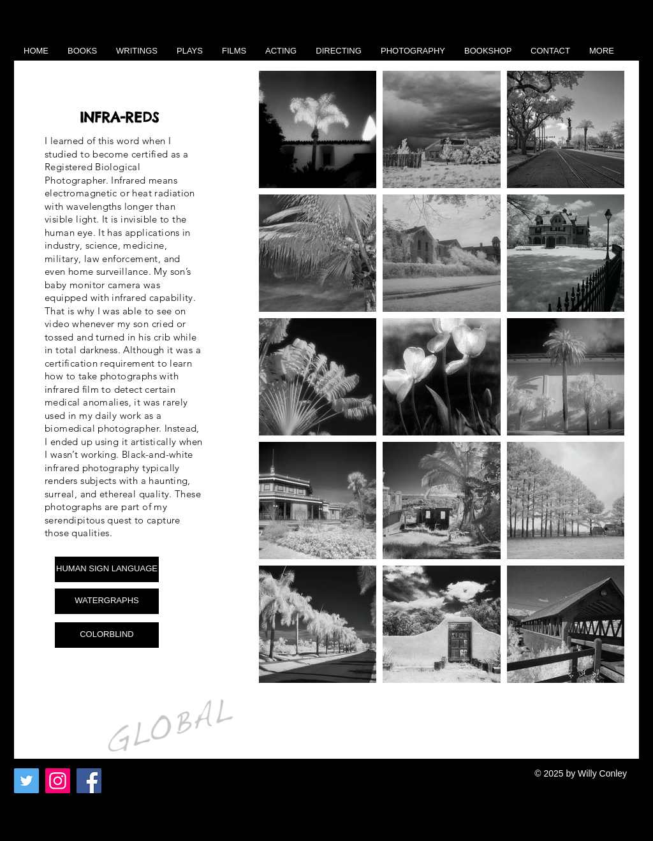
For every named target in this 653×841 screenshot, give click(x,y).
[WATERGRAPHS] (107, 601)
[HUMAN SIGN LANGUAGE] (107, 569)
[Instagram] (57, 780)
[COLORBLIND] (107, 635)
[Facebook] (89, 780)
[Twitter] (26, 780)
